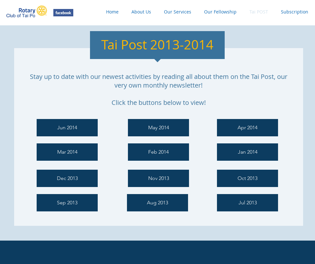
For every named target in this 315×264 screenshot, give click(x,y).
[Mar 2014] (67, 152)
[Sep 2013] (67, 202)
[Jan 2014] (247, 152)
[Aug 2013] (157, 202)
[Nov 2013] (158, 178)
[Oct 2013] (247, 178)
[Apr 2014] (247, 127)
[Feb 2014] (158, 152)
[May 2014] (158, 127)
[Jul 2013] (247, 202)
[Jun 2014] (67, 127)
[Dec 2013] (67, 178)
